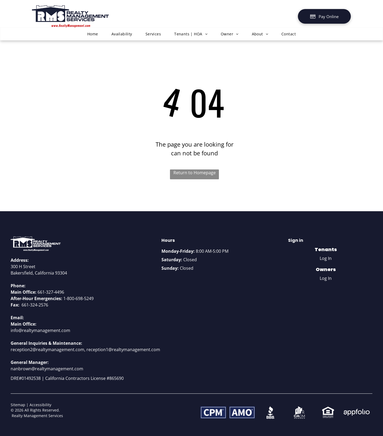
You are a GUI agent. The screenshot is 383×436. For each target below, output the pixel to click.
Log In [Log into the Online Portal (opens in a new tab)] (326, 258)
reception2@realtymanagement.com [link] (47, 349)
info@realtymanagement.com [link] (40, 330)
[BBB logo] (271, 412)
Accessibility (40, 404)
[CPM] (213, 412)
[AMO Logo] (242, 412)
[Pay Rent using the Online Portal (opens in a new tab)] (324, 16)
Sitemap (18, 404)
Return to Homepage (194, 173)
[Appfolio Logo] (357, 412)
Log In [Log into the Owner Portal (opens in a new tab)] (326, 278)
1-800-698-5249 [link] (78, 298)
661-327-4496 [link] (51, 292)
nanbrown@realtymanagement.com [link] (47, 369)
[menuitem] (93, 34)
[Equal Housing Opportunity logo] (328, 412)
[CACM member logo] (299, 412)
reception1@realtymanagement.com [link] (123, 349)
